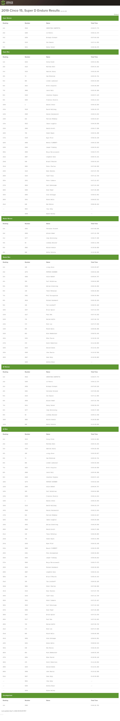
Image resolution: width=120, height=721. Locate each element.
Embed (116, 14)
